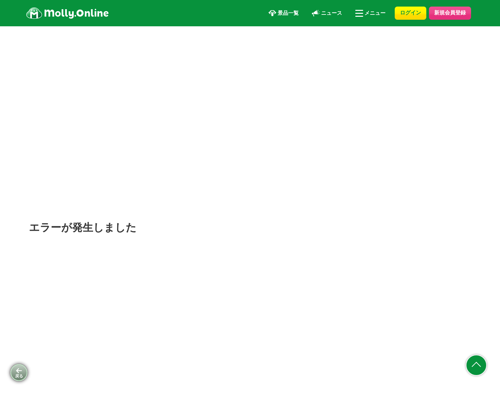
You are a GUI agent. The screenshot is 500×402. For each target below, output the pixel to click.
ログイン (410, 13)
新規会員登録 (450, 13)
